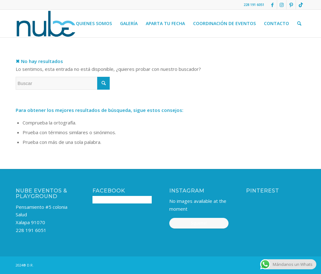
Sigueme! (199, 223)
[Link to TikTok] (300, 4)
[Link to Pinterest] (291, 4)
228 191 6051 (31, 230)
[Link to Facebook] (272, 4)
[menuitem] (94, 23)
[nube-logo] (46, 23)
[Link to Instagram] (281, 4)
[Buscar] (299, 23)
